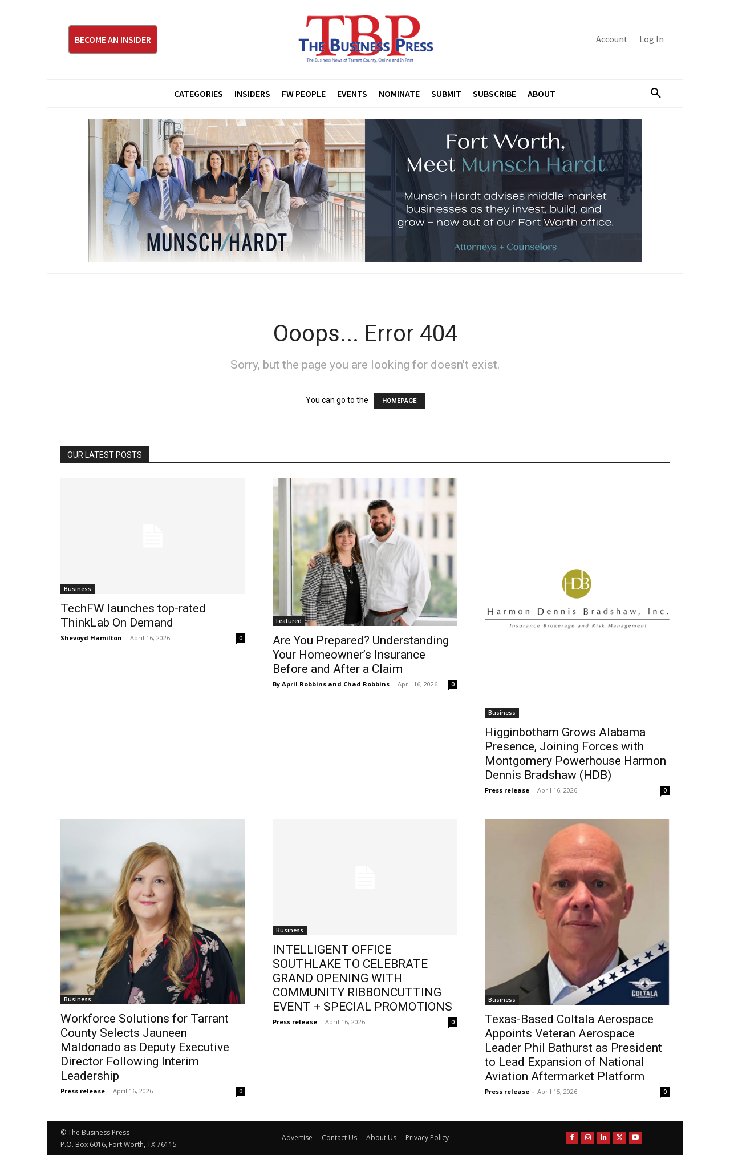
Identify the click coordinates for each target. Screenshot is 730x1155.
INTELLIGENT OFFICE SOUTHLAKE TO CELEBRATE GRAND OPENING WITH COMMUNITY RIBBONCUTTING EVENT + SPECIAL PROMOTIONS (362, 978)
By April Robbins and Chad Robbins (331, 684)
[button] (651, 93)
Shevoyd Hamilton (91, 637)
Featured (289, 621)
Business (77, 589)
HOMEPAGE (399, 401)
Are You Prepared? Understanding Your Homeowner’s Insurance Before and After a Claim (361, 654)
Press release (507, 790)
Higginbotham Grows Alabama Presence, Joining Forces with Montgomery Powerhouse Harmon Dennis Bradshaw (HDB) (575, 753)
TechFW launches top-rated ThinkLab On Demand (133, 615)
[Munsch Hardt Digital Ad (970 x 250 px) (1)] (365, 190)
